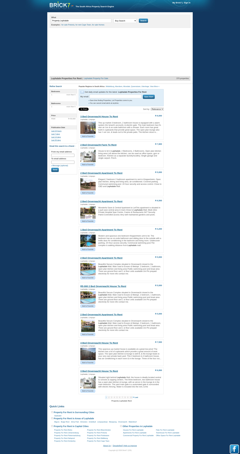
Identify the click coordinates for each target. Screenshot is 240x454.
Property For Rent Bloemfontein (99, 430)
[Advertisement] (120, 53)
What (53, 17)
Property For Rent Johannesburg (66, 433)
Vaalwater (58, 416)
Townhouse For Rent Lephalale (167, 433)
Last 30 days (56, 140)
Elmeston (83, 422)
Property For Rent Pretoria (97, 433)
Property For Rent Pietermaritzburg (67, 435)
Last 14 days (56, 137)
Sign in (187, 3)
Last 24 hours (56, 131)
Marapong (113, 422)
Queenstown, (136, 86)
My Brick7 (177, 3)
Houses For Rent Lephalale (133, 430)
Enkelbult (92, 422)
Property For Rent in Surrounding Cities (72, 412)
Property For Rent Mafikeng (97, 438)
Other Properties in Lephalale (136, 426)
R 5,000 (158, 172)
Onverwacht (122, 422)
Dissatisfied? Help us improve (125, 446)
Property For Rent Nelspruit (64, 438)
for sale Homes (98, 25)
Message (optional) (60, 166)
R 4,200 (158, 229)
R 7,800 (158, 144)
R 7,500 (158, 342)
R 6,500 (158, 200)
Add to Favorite (88, 136)
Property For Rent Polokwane (98, 435)
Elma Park (75, 422)
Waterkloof (133, 422)
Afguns (56, 422)
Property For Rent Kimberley (64, 441)
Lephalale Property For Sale (96, 78)
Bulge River (65, 422)
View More (154, 86)
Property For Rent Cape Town (98, 441)
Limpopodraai (102, 422)
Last (136, 397)
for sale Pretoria (68, 25)
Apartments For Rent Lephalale (134, 433)
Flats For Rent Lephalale (165, 430)
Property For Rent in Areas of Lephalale (72, 418)
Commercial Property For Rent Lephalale (138, 435)
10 (131, 397)
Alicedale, (127, 86)
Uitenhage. (145, 86)
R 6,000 (158, 116)
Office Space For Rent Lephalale (168, 435)
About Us (107, 446)
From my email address (61, 152)
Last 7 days (55, 134)
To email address (58, 159)
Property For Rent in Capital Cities (70, 426)
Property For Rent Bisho (63, 430)
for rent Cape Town (83, 25)
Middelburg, (110, 86)
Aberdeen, (119, 86)
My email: (84, 96)
